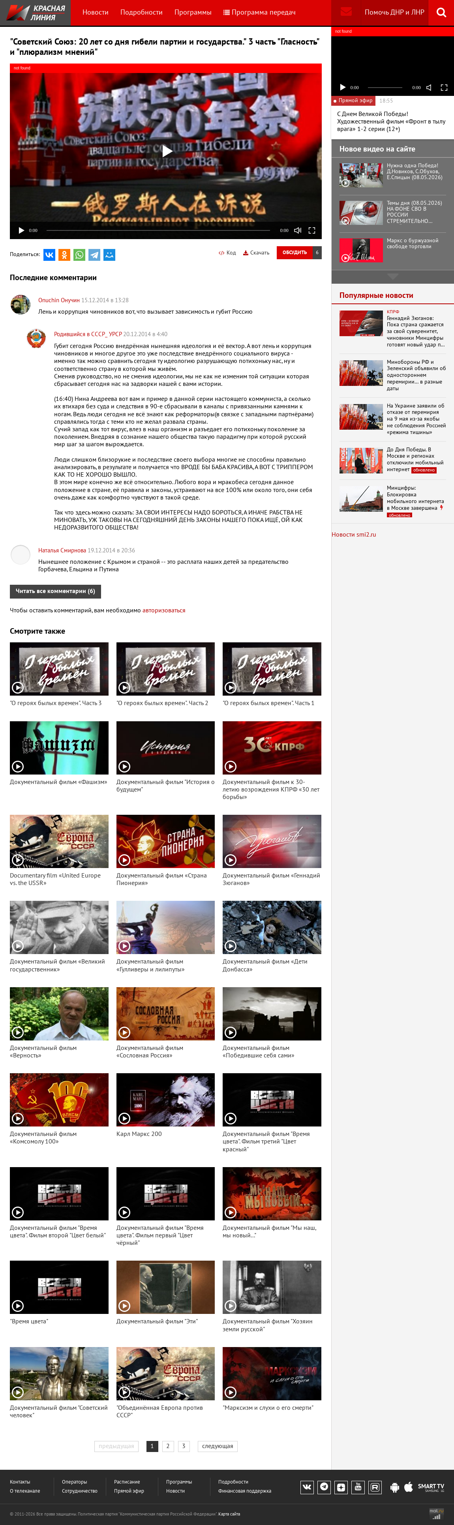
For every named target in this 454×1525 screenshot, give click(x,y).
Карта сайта (229, 1514)
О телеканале (25, 1491)
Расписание (127, 1482)
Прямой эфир (129, 1491)
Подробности (141, 12)
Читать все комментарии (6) (55, 591)
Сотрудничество (80, 1491)
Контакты (20, 1482)
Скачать (256, 252)
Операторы (74, 1482)
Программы (193, 12)
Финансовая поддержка (244, 1491)
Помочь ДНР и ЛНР (394, 12)
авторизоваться (164, 610)
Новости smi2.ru (354, 534)
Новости (96, 12)
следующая (217, 1446)
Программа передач (259, 12)
